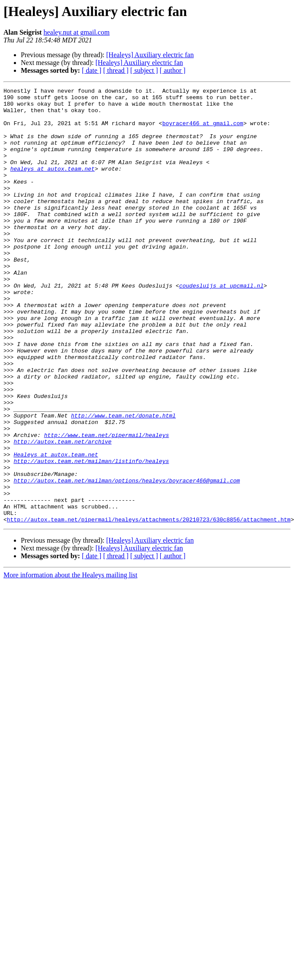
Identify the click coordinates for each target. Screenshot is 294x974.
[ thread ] (116, 70)
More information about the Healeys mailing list (70, 662)
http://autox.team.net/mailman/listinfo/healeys (91, 536)
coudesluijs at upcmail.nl (221, 326)
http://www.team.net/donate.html (123, 481)
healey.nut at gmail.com (76, 32)
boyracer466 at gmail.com (202, 131)
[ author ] (173, 70)
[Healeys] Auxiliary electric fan (150, 54)
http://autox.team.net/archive (62, 513)
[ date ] (91, 70)
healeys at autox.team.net (52, 185)
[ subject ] (144, 70)
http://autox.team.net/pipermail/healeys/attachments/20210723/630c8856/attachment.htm (149, 606)
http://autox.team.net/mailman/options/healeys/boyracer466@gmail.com (126, 559)
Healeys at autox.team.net (55, 528)
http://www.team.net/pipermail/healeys (106, 505)
